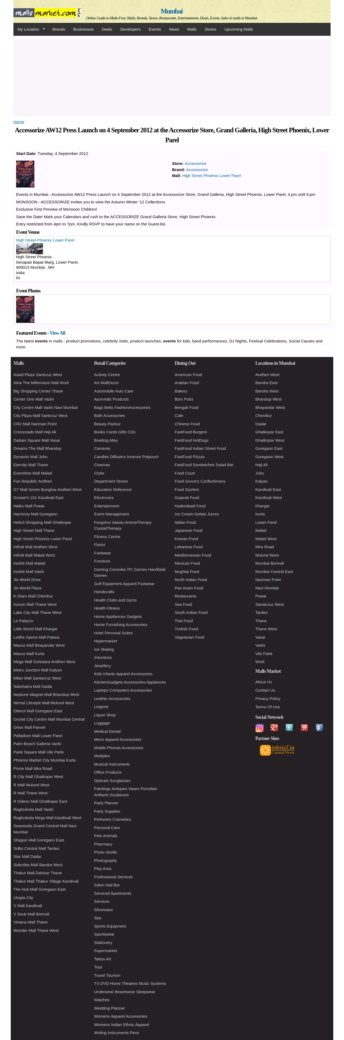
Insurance (103, 657)
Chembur (263, 415)
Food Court (185, 473)
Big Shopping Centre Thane (38, 391)
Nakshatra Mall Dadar (32, 686)
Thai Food (184, 620)
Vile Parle (264, 653)
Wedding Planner (109, 1008)
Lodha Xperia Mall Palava (36, 637)
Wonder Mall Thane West (36, 930)
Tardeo (261, 612)
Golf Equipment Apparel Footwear (124, 583)
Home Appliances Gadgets (118, 616)
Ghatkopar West (269, 440)
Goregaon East (268, 448)
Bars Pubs (184, 399)
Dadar (260, 424)
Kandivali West (268, 497)
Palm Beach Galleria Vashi (37, 743)
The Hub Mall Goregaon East (39, 889)
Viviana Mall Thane (30, 922)
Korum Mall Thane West (34, 604)
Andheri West (267, 374)
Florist (99, 544)
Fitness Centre (107, 536)
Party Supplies (107, 811)
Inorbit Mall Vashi (28, 571)
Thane (261, 620)
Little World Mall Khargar (35, 629)
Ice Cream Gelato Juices (197, 514)
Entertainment (106, 506)
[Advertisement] (172, 77)
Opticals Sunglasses (112, 780)
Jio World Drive (27, 579)
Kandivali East (268, 489)
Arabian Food (187, 382)
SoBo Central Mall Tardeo (36, 848)
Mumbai (171, 11)
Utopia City (23, 897)
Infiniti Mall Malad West (34, 555)
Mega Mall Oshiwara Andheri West (44, 661)
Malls (191, 29)
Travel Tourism (107, 975)
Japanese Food (188, 530)
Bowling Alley (106, 440)
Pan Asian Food (189, 588)
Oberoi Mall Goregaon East (37, 711)
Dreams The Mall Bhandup (37, 448)
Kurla (260, 514)
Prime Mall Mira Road (32, 768)
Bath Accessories (109, 415)
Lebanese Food (189, 546)
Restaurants (185, 596)
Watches (102, 999)
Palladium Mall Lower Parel (37, 735)
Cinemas (102, 464)
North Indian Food (191, 579)
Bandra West (266, 391)
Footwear (102, 553)
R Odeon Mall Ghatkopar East (40, 801)
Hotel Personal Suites (113, 633)
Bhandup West (268, 399)
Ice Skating (104, 649)
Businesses (83, 29)
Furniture (102, 561)
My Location (29, 29)
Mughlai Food (187, 571)
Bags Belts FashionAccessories (122, 407)
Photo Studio (105, 852)
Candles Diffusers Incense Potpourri (126, 456)
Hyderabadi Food (190, 506)
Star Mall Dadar (27, 856)
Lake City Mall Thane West (37, 612)
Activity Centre (107, 374)
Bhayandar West (270, 407)
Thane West (266, 629)
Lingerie (101, 706)
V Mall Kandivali (27, 905)
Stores (210, 29)
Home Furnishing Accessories (120, 624)
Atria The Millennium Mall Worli (41, 382)
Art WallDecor (106, 382)
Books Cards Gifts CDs (114, 432)
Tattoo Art (102, 959)
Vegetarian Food (189, 637)
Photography (105, 860)
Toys (98, 967)
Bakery (181, 391)
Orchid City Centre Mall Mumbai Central (49, 719)
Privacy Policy (267, 698)
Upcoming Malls (238, 29)
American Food (188, 374)
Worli (259, 661)
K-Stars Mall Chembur (33, 596)
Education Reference (113, 489)
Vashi (260, 645)
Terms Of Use (267, 707)
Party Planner (106, 803)
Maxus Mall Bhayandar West (39, 645)
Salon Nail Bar (107, 885)
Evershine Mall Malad (32, 473)
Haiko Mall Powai (28, 506)
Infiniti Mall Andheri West (35, 546)
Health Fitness (107, 608)
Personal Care (107, 827)
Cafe (179, 415)
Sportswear (104, 934)
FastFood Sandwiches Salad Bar (204, 464)
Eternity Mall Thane (30, 464)
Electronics (104, 497)
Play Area (102, 868)
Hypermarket (105, 641)
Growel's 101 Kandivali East (38, 497)
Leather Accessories (112, 698)
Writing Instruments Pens (116, 1032)
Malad (260, 530)
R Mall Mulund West (31, 785)
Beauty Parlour (107, 424)
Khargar (262, 506)
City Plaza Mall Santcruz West (40, 415)
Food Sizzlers (187, 489)
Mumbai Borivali (269, 563)
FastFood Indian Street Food (200, 448)
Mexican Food (187, 563)
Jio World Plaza (27, 588)
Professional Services (113, 877)
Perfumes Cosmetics (112, 819)
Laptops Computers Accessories (123, 690)
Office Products (107, 772)
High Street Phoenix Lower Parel (211, 175)
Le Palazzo (23, 620)
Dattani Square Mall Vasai (36, 440)
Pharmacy (103, 844)
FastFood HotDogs (192, 440)
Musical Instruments (112, 764)
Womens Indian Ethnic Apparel (121, 1024)
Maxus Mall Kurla (28, 653)
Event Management (111, 514)
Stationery (103, 942)
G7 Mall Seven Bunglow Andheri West (47, 489)
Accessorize (196, 163)
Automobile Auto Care (113, 391)
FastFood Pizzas (190, 456)
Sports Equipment (110, 926)
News (174, 29)
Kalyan (261, 481)
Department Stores (111, 481)
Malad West (266, 538)
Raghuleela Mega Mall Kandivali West (47, 817)
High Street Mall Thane (34, 530)
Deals (107, 29)
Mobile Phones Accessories (118, 747)
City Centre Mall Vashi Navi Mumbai (45, 407)
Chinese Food (187, 424)
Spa (97, 917)
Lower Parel (266, 522)
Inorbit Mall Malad (29, 563)
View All (57, 333)
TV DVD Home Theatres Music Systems (130, 983)
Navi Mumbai (267, 588)
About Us (263, 682)
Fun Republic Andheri (32, 481)
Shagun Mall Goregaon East (38, 840)
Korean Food (186, 538)
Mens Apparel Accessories (117, 739)
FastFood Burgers (191, 432)
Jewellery (102, 665)
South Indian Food (191, 612)
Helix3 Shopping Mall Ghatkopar (42, 522)
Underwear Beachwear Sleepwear (124, 991)
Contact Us (265, 690)
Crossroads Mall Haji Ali (34, 432)
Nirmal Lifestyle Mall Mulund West (43, 703)
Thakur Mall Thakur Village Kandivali (46, 881)
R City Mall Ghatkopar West (38, 776)
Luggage (102, 723)
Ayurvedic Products (111, 399)
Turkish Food (186, 629)
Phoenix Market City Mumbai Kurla (44, 760)
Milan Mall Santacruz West (37, 678)
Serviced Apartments (112, 893)
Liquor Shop (105, 715)
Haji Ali (261, 464)
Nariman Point (268, 579)
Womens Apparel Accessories (120, 1016)
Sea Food (183, 604)
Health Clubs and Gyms (115, 600)
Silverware (103, 909)
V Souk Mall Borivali (31, 914)
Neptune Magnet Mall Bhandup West (46, 694)
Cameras (102, 448)
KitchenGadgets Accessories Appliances (130, 682)
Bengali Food (186, 407)
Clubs (99, 473)
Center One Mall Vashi (33, 399)
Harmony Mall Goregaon (35, 514)
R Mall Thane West (30, 793)
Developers (130, 29)
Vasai (260, 637)
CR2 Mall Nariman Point (35, 424)
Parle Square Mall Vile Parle (38, 752)
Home (18, 121)
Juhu (259, 473)
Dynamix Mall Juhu (30, 456)
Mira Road (264, 546)
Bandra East (266, 382)
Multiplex (102, 756)
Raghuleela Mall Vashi (33, 809)
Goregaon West (269, 456)
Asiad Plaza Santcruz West (37, 374)
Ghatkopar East (269, 432)
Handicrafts (104, 591)
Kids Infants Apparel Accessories (123, 673)
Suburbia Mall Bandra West (37, 864)
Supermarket (105, 950)
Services (102, 901)
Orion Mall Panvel (29, 727)
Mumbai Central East (274, 571)
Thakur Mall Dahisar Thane (37, 873)
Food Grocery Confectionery (200, 481)
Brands (58, 29)
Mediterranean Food (193, 555)
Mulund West (267, 555)
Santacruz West (269, 604)
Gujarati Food (187, 497)
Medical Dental (107, 731)
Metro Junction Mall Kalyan (37, 670)
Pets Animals (105, 835)
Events (155, 29)
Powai (260, 596)
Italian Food (185, 522)
